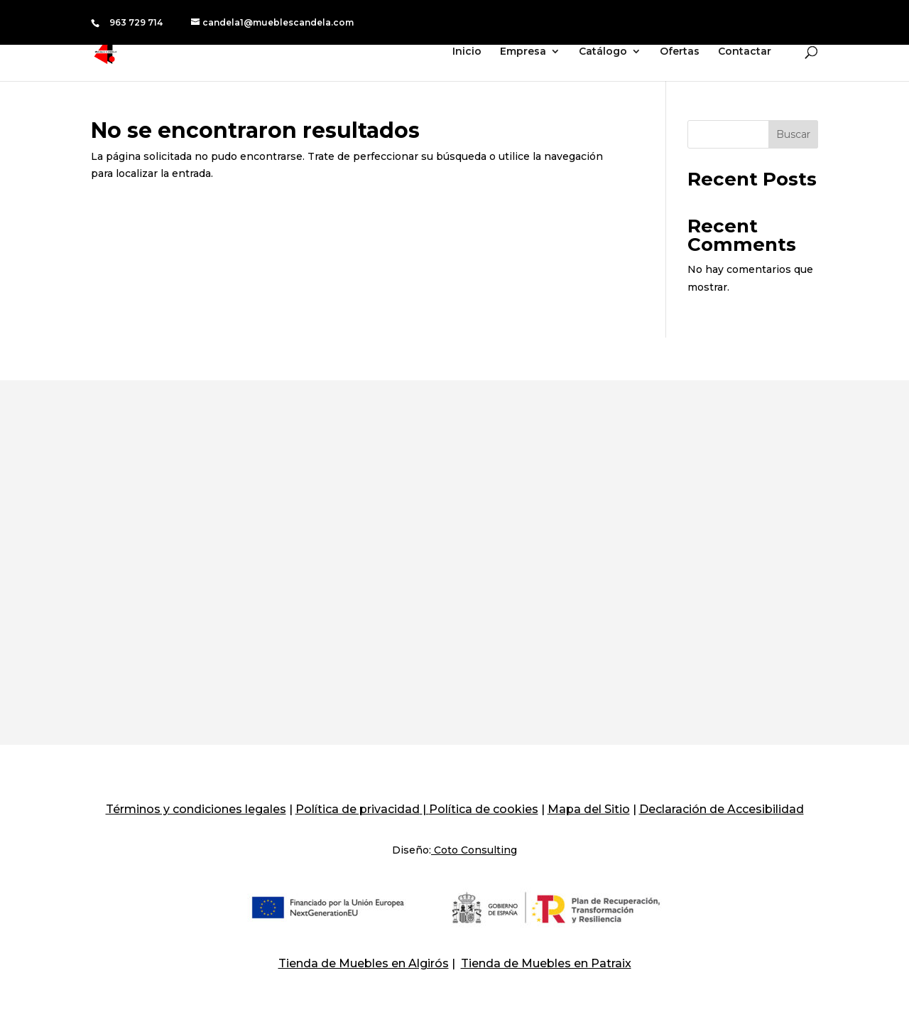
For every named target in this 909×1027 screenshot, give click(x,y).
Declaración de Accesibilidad (721, 809)
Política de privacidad (357, 809)
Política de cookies (483, 809)
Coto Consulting (474, 850)
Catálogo (603, 52)
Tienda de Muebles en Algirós (363, 963)
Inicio (466, 52)
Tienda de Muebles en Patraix (546, 963)
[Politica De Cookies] (427, 809)
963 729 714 (136, 22)
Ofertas (680, 52)
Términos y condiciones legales (196, 809)
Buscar (793, 134)
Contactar (744, 52)
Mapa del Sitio (589, 809)
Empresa (523, 52)
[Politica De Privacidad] (421, 809)
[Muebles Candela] (115, 50)
